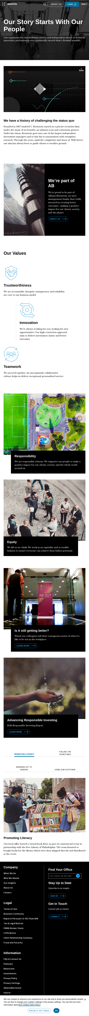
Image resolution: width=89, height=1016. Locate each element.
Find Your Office (60, 869)
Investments (10, 973)
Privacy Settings (12, 983)
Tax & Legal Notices (13, 923)
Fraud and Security (13, 942)
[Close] (85, 999)
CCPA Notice (10, 933)
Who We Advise (11, 878)
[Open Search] (45, 4)
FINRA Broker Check (13, 928)
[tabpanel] (44, 814)
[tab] (24, 754)
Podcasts (8, 963)
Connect (55, 916)
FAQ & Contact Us (12, 959)
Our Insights (10, 882)
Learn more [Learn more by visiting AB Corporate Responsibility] (23, 645)
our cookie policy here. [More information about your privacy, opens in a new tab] (29, 1005)
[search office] (78, 876)
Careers (8, 892)
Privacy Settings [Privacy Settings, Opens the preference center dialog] (39, 1010)
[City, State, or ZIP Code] (64, 876)
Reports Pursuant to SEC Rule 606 (21, 918)
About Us (8, 887)
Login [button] (70, 4)
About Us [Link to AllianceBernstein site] (55, 218)
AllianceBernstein (12, 987)
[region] (44, 1005)
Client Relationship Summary (18, 937)
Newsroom (9, 968)
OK (56, 1010)
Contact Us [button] (55, 4)
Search (7, 992)
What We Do (10, 873)
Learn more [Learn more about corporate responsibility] (15, 731)
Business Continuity (14, 913)
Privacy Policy (10, 978)
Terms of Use (10, 909)
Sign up (54, 895)
